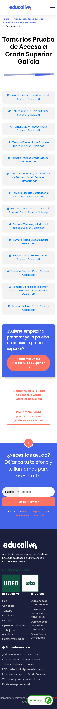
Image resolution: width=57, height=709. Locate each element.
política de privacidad (35, 511)
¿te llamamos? (28, 502)
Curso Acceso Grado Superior (40, 602)
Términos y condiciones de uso (21, 679)
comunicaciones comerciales (28, 515)
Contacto (8, 606)
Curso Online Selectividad (38, 635)
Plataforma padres (13, 639)
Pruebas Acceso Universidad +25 (21, 659)
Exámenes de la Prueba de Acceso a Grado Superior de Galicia (28, 395)
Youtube (7, 610)
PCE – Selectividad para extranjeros (23, 669)
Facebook (8, 615)
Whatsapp (41, 700)
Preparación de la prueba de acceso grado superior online (28, 416)
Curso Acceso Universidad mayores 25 (39, 613)
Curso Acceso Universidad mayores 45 (39, 625)
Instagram (8, 620)
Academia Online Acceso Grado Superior (28, 363)
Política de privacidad (16, 684)
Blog (4, 601)
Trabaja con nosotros (9, 632)
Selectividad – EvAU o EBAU (18, 664)
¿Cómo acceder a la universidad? (21, 654)
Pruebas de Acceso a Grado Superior (24, 674)
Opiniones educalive (14, 625)
